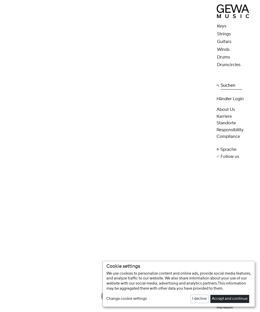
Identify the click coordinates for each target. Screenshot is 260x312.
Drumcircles (228, 65)
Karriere (224, 116)
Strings (224, 34)
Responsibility (230, 130)
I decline (199, 299)
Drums (223, 57)
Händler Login (230, 99)
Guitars (224, 42)
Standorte (226, 123)
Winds (223, 50)
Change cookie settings (126, 299)
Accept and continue (230, 299)
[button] (237, 149)
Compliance (228, 137)
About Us (226, 110)
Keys (221, 26)
